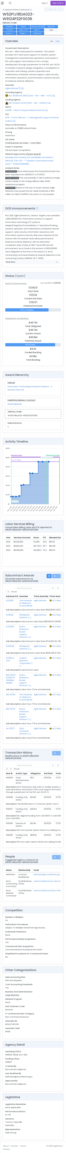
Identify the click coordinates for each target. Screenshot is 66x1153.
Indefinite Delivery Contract (21, 400)
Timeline (9, 30)
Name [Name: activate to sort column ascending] (9, 870)
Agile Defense (11, 88)
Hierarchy (51, 27)
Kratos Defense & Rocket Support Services (24, 631)
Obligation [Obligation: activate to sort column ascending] (35, 773)
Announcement (37, 27)
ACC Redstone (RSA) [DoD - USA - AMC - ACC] (30, 95)
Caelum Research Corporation (24, 661)
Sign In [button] (45, 3)
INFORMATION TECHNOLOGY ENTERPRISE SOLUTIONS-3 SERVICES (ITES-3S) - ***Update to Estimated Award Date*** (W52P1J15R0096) (29, 160)
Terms (23, 1146)
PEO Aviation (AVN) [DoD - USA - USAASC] (28, 103)
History (9, 33)
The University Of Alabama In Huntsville (25, 603)
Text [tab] (58, 41)
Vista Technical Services (23, 731)
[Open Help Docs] (31, 9)
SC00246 (10, 646)
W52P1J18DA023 (15, 404)
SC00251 (9, 600)
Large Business (12, 995)
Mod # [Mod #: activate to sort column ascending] (9, 773)
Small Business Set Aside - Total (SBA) (23, 143)
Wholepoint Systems (24, 616)
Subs (37, 30)
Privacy (6, 1149)
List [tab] (51, 41)
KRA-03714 (10, 709)
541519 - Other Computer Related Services (25, 110)
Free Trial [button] (58, 3)
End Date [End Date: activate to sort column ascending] (48, 773)
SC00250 (10, 626)
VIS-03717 (10, 728)
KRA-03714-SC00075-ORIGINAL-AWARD (11, 679)
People (23, 33)
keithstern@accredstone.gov (47, 874)
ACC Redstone (58, 600)
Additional (37, 33)
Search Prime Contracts (16, 9)
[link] (58, 765)
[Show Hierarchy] (22, 88)
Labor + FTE (23, 30)
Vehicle (11, 382)
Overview (9, 27)
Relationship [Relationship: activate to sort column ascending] (24, 870)
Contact (14, 1146)
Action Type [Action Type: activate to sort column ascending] (21, 773)
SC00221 (9, 615)
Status (23, 27)
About (6, 1146)
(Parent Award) (33, 154)
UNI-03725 (10, 694)
